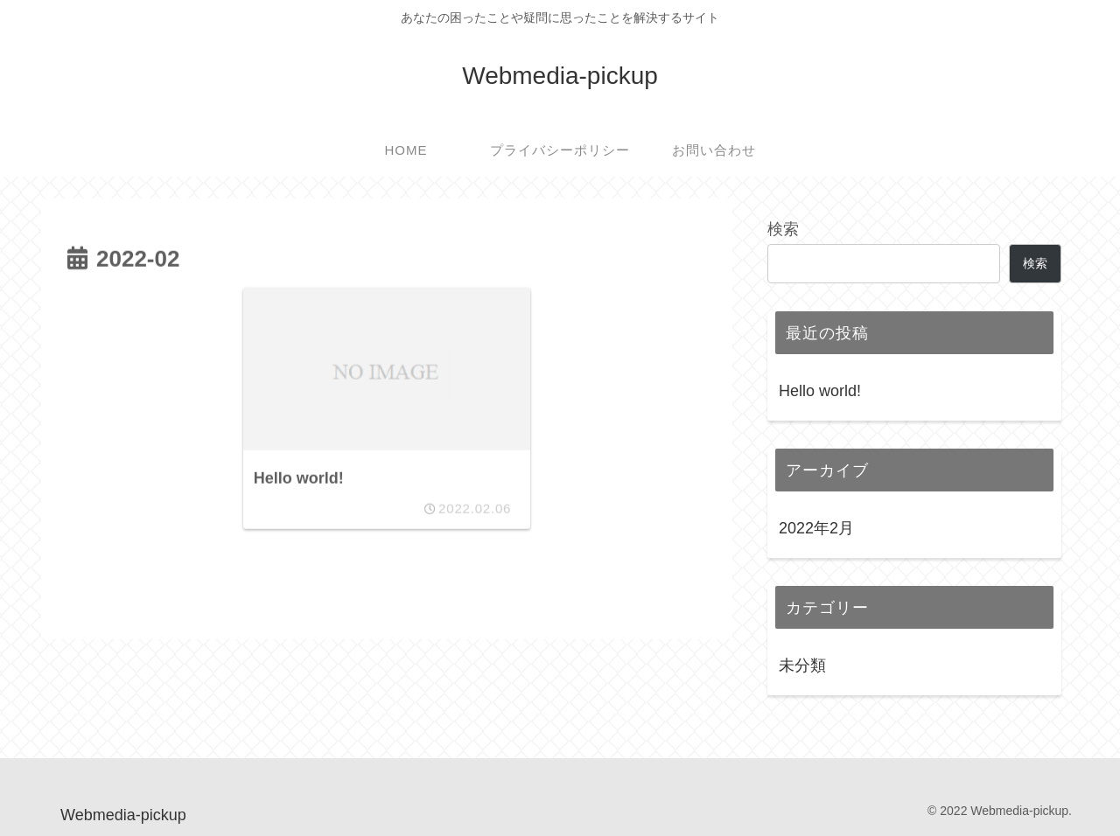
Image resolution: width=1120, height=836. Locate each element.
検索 (783, 229)
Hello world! (820, 391)
